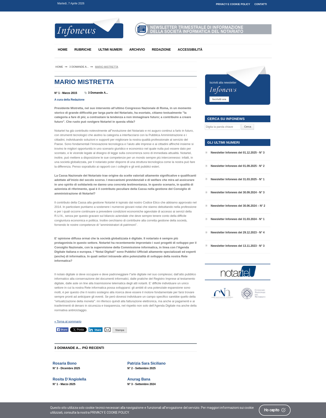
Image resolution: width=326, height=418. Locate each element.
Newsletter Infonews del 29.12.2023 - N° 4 (237, 232)
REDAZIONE (161, 49)
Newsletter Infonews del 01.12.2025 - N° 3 (237, 152)
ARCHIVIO (137, 49)
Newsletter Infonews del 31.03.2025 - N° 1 (237, 179)
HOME (63, 49)
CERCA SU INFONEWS (226, 119)
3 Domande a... (98, 92)
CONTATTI (261, 4)
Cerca (247, 126)
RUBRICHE (83, 49)
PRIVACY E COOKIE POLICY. (110, 412)
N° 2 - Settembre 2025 (141, 368)
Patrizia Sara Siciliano (146, 363)
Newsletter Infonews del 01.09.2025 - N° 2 (237, 166)
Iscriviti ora (219, 99)
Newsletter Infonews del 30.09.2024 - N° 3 (237, 192)
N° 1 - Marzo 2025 (64, 384)
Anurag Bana (138, 379)
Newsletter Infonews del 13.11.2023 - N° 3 (237, 245)
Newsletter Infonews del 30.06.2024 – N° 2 (238, 205)
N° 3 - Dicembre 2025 (66, 368)
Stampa (119, 330)
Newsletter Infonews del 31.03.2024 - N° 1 (237, 219)
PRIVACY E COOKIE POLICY (233, 4)
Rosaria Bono (65, 363)
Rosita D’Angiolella (69, 379)
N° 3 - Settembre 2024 (141, 384)
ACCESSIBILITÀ (190, 49)
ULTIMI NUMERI (110, 49)
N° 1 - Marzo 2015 (65, 93)
